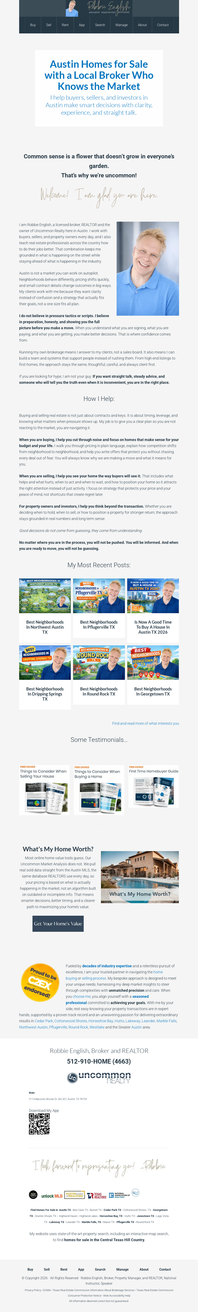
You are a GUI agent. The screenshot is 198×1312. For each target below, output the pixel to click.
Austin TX (65, 1210)
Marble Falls (166, 1021)
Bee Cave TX (80, 1210)
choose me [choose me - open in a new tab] (82, 996)
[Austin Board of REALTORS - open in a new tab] (74, 1197)
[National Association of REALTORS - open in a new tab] (119, 1197)
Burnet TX (96, 1210)
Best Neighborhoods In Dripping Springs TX (45, 693)
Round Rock (78, 1027)
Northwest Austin (33, 1027)
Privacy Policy (33, 1290)
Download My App (44, 1110)
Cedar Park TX (112, 1210)
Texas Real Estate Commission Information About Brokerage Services (93, 1290)
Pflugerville (58, 1027)
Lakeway (132, 1021)
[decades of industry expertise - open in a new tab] (107, 966)
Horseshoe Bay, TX (111, 1216)
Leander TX (73, 1222)
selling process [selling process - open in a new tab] (94, 978)
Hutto (119, 1021)
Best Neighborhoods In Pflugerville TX (99, 624)
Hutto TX (130, 1216)
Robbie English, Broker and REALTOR (99, 8)
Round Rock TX (145, 1222)
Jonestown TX (145, 1216)
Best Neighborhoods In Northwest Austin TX (45, 626)
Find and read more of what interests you (145, 723)
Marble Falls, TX (91, 1222)
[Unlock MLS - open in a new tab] (52, 1197)
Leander (147, 1021)
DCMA (47, 1290)
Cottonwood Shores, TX (137, 1210)
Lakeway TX (56, 1222)
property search (96, 1234)
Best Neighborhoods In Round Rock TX (99, 691)
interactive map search (149, 1234)
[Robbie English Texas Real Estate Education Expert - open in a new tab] (33, 1197)
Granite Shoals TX (45, 1216)
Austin (136, 1027)
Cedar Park (44, 1021)
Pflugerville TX (125, 1222)
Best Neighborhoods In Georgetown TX (153, 691)
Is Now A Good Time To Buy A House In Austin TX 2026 (153, 626)
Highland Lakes (89, 1216)
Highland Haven (68, 1216)
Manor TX (109, 1222)
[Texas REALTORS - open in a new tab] (97, 1197)
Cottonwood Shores (70, 1021)
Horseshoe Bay (100, 1021)
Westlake (97, 1027)
